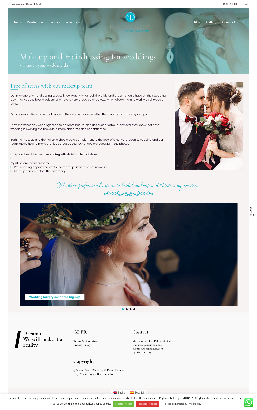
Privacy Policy (82, 345)
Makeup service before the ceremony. (40, 171)
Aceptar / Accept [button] (123, 403)
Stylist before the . (30, 163)
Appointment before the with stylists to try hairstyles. (56, 154)
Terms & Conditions (85, 341)
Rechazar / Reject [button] (148, 403)
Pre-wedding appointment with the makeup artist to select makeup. (60, 167)
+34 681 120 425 (141, 352)
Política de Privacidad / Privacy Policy (182, 403)
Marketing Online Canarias (96, 374)
